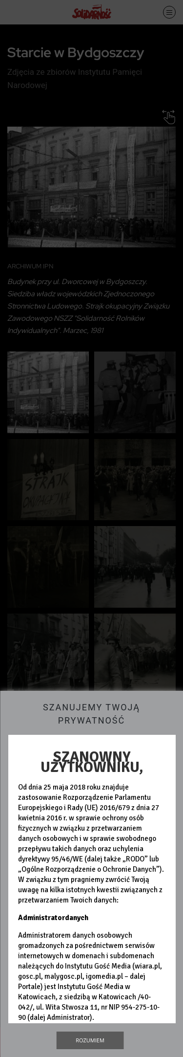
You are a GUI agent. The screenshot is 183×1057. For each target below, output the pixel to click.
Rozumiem (90, 1040)
